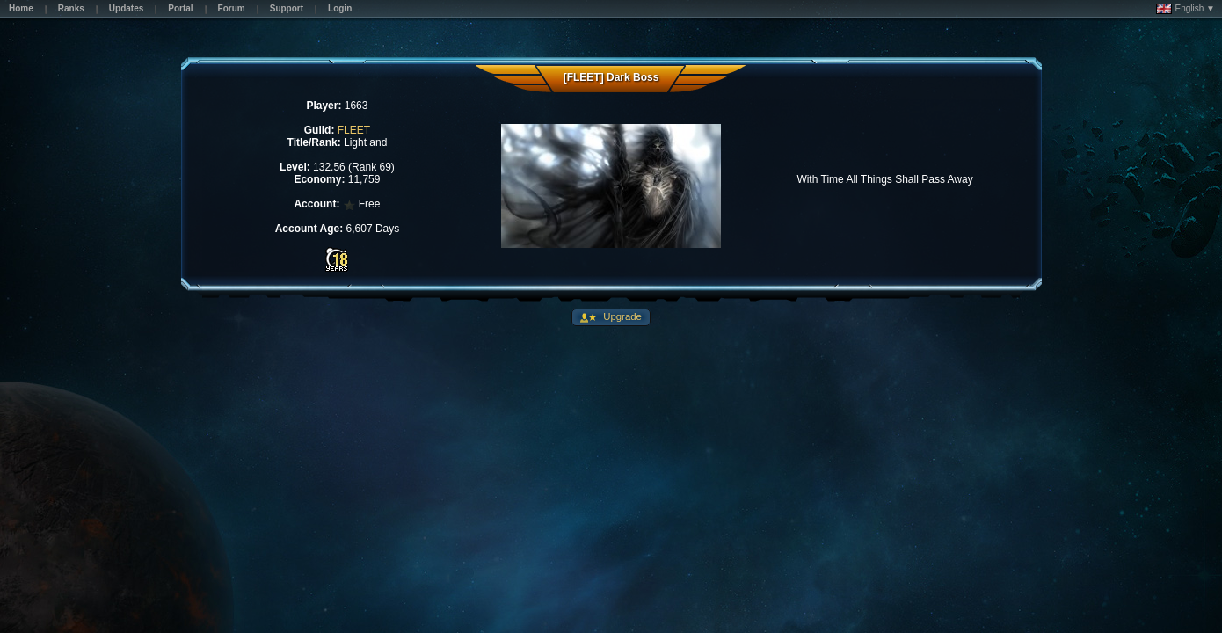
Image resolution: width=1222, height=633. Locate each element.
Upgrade (621, 316)
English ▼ (1185, 9)
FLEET (354, 130)
